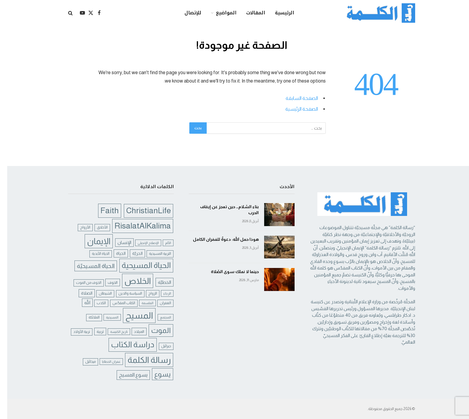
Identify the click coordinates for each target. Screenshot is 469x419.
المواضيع (219, 12)
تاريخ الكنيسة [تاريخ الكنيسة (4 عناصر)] (112, 331)
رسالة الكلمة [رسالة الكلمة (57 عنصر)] (142, 360)
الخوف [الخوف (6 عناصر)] (105, 282)
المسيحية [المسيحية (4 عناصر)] (105, 317)
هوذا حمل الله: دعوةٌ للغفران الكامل (219, 239)
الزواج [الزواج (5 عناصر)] (145, 293)
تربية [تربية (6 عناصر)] (93, 331)
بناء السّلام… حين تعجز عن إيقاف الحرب (222, 209)
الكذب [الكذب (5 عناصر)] (94, 303)
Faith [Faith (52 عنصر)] (102, 210)
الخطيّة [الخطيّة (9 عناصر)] (157, 282)
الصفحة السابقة (294, 98)
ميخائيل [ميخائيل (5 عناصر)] (83, 361)
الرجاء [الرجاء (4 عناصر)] (160, 293)
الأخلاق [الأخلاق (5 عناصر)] (95, 227)
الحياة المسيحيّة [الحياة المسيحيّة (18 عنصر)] (88, 266)
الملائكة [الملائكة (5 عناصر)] (86, 317)
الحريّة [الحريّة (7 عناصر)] (130, 253)
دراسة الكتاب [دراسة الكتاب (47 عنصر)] (125, 344)
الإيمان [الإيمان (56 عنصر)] (91, 241)
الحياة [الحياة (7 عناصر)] (113, 253)
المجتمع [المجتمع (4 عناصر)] (158, 317)
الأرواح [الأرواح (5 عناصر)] (78, 227)
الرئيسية (277, 12)
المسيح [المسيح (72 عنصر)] (132, 315)
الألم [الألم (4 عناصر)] (161, 243)
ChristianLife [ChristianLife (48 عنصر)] (141, 210)
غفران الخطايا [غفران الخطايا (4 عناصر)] (104, 361)
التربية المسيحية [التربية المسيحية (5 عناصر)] (153, 254)
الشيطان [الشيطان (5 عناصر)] (98, 293)
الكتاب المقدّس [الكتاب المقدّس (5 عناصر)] (116, 303)
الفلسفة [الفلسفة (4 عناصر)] (140, 303)
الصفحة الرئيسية (294, 109)
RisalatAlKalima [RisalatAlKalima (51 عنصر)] (135, 225)
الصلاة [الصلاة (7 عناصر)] (79, 293)
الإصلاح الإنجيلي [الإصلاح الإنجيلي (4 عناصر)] (141, 243)
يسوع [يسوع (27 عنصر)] (155, 374)
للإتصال (185, 12)
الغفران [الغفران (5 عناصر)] (158, 303)
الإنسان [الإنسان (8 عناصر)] (117, 242)
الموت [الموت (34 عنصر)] (154, 330)
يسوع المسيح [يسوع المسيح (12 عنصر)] (126, 375)
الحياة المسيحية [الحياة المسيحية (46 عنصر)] (139, 265)
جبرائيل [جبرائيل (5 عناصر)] (159, 346)
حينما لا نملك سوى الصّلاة (228, 271)
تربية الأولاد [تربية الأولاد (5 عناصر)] (74, 332)
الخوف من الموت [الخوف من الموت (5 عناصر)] (81, 283)
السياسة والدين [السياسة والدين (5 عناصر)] (123, 293)
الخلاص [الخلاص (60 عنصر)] (130, 281)
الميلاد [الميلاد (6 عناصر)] (132, 331)
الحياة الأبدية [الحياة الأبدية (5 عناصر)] (93, 254)
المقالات (248, 12)
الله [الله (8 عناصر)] (80, 302)
